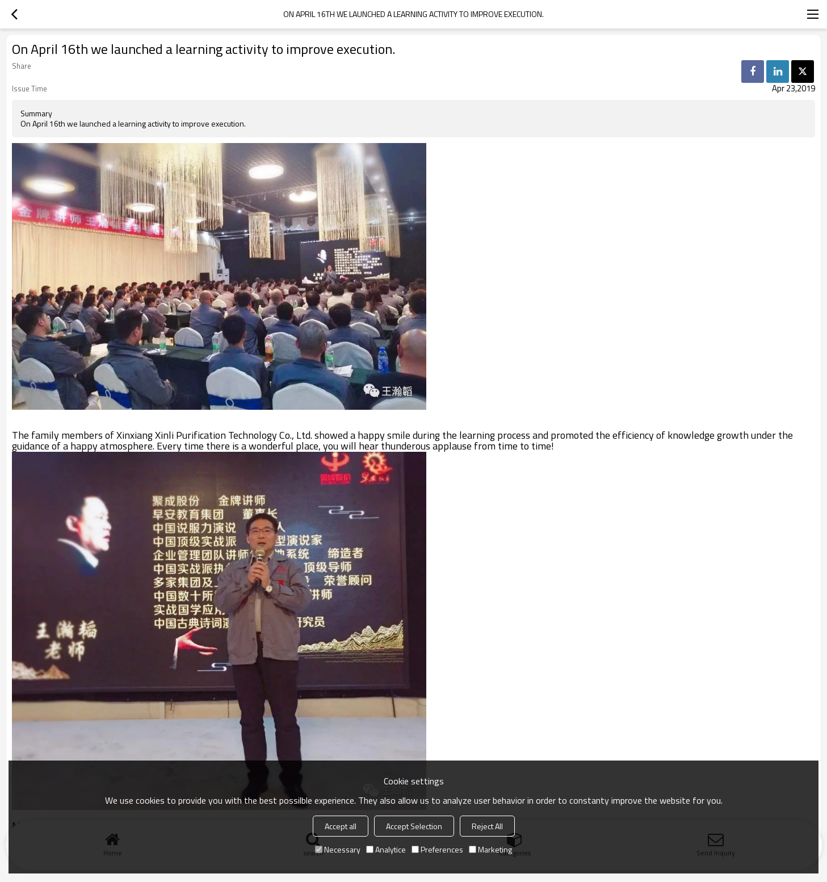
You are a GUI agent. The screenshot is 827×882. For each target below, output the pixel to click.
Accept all (340, 826)
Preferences (437, 849)
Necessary (337, 849)
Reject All (487, 826)
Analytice (386, 849)
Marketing (490, 849)
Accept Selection (414, 826)
